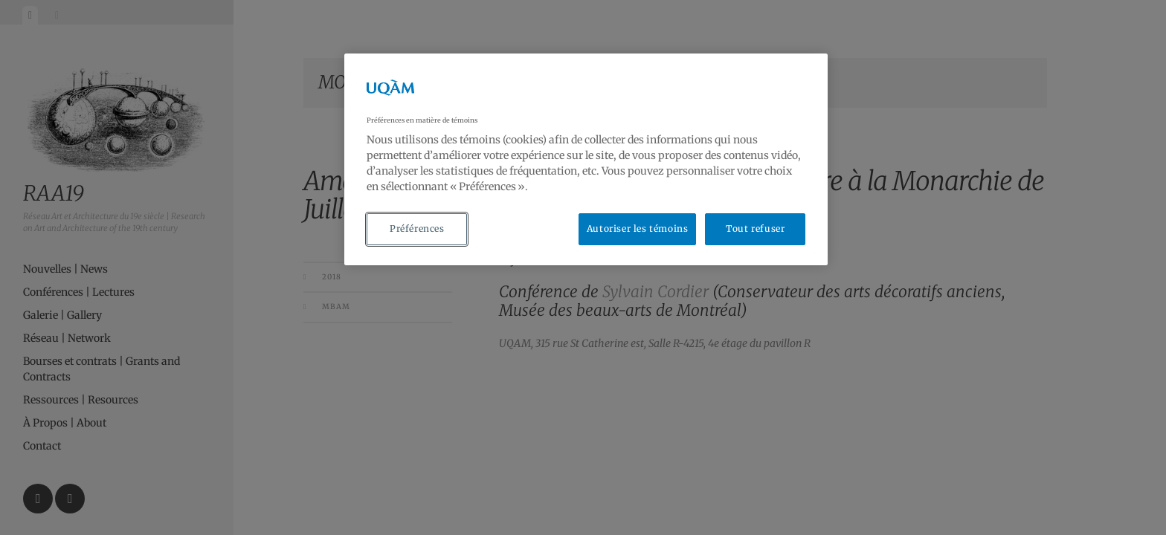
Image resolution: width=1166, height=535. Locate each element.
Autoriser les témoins (638, 228)
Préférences (417, 228)
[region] (586, 159)
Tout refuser (755, 228)
